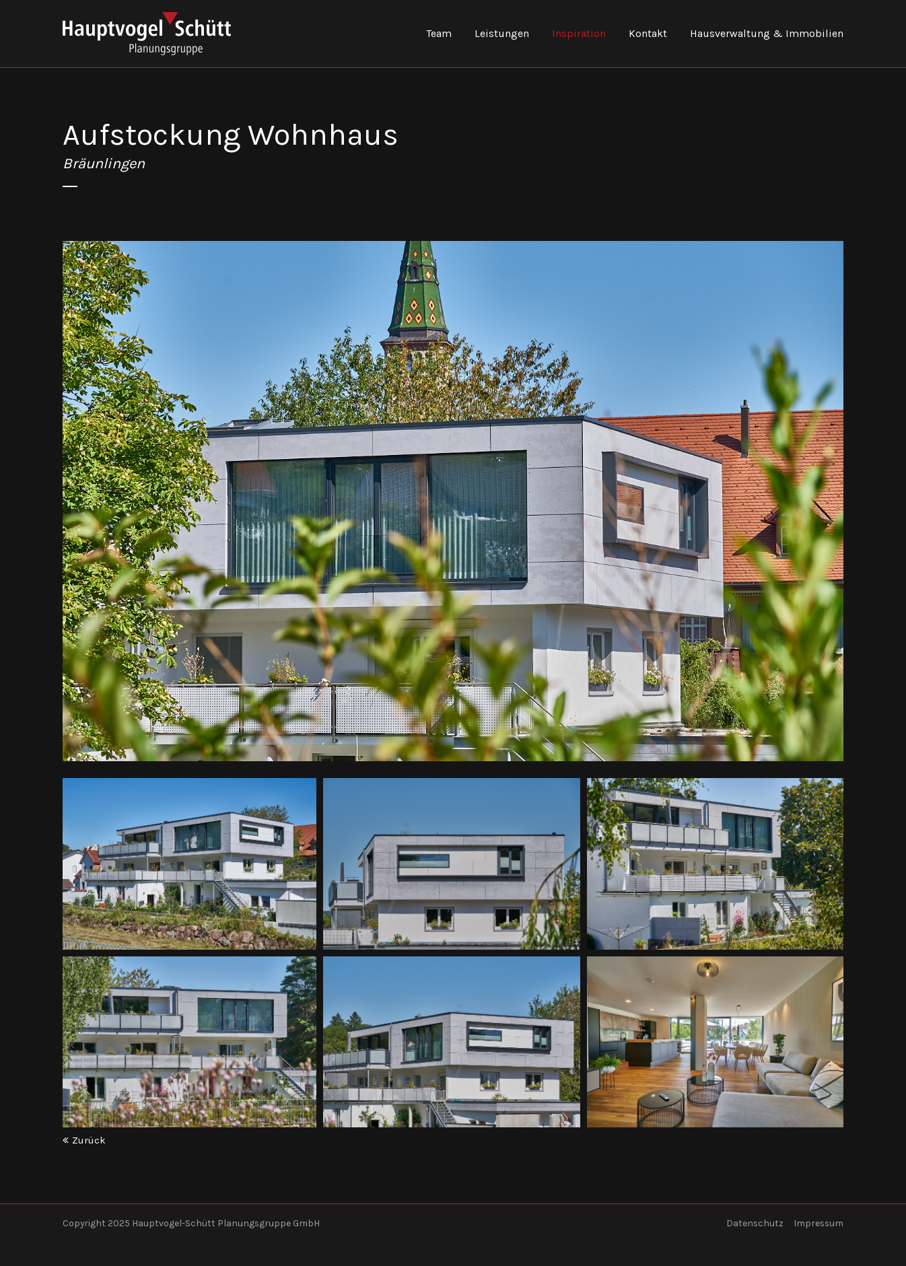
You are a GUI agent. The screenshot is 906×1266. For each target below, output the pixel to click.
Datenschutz (754, 1223)
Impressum (818, 1223)
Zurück (89, 1140)
